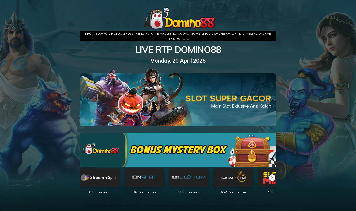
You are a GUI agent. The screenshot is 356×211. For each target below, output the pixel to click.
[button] (272, 177)
